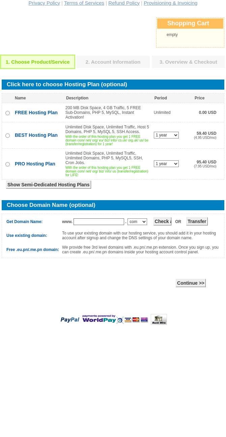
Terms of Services (84, 3)
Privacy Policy (44, 3)
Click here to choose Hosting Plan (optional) (67, 84)
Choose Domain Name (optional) (51, 205)
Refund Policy (124, 3)
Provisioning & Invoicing (170, 3)
